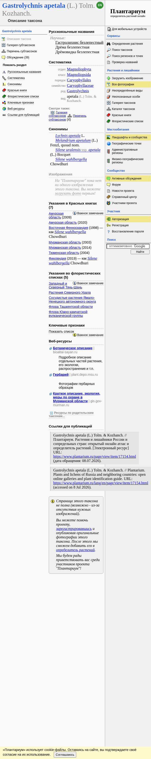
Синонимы (15, 84)
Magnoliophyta (79, 69)
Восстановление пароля (128, 231)
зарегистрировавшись (74, 529)
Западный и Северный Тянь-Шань (65, 285)
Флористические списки (23, 96)
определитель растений (75, 550)
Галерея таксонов (123, 103)
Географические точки (126, 143)
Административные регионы (125, 151)
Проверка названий (125, 62)
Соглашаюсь (65, 754)
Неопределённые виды (127, 90)
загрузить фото (68, 193)
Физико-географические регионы (127, 160)
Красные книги (17, 90)
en (100, 5)
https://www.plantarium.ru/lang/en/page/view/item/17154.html (100, 483)
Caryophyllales (79, 80)
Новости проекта (123, 190)
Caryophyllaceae (80, 85)
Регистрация (120, 225)
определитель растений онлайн (128, 12)
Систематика (16, 78)
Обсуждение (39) (18, 57)
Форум (116, 184)
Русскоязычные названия (24, 72)
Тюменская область (64, 253)
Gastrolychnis (78, 91)
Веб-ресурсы (16, 108)
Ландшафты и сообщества (129, 137)
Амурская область (56, 215)
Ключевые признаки (21, 102)
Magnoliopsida (79, 74)
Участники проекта (124, 203)
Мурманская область (65, 242)
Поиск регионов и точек (127, 56)
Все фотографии (123, 84)
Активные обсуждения (126, 178)
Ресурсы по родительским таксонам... (71, 414)
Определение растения (127, 43)
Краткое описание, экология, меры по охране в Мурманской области (76, 397)
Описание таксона (19, 39)
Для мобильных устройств (129, 29)
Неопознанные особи (126, 96)
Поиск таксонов (122, 50)
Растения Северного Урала (70, 292)
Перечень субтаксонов (22, 51)
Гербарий (61, 374)
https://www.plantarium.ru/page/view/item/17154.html (94, 456)
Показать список (61, 331)
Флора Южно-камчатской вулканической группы (68, 314)
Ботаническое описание (73, 348)
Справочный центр (124, 197)
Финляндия (57, 258)
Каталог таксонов (123, 109)
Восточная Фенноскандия (68, 228)
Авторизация (120, 219)
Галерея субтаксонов (21, 45)
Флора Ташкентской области (71, 307)
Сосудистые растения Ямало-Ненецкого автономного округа (72, 299)
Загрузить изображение (127, 78)
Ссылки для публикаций (24, 115)
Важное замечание (90, 213)
